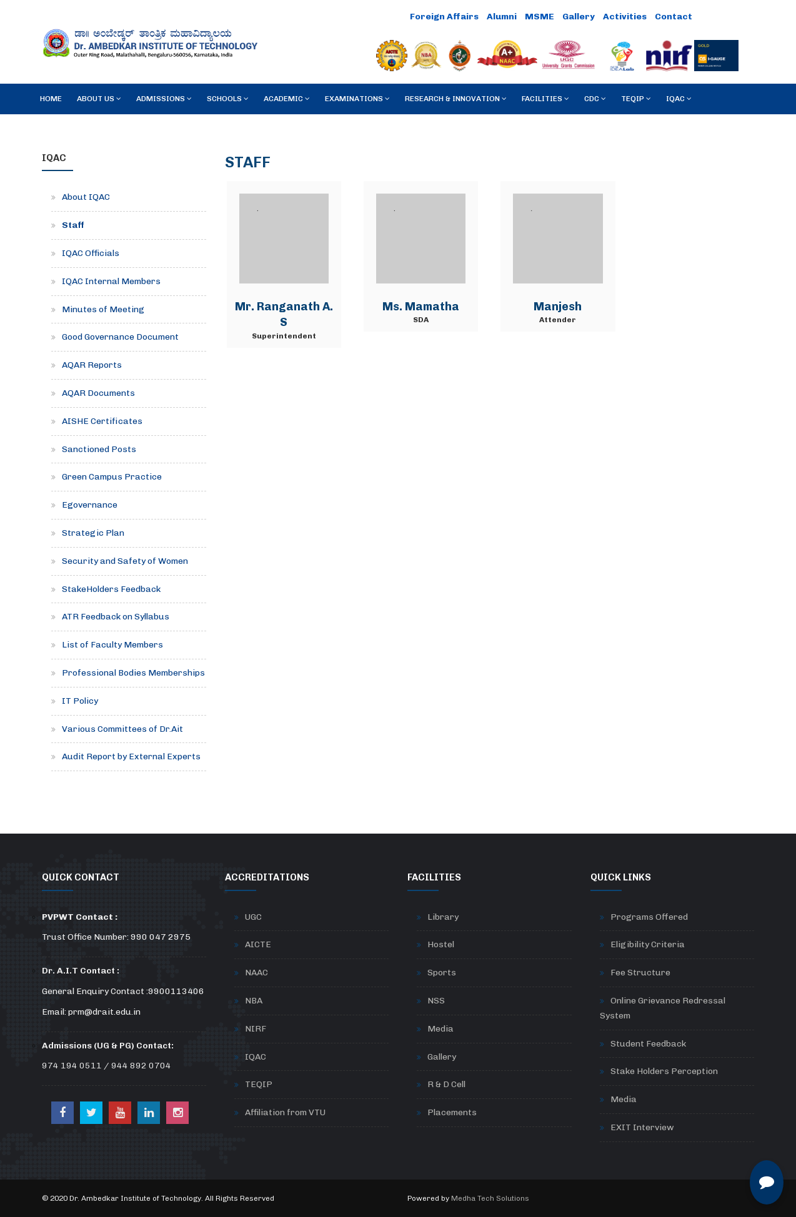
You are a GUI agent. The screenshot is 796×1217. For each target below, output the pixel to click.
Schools (228, 98)
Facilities (545, 98)
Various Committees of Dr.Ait (122, 729)
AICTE (258, 944)
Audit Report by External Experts (131, 756)
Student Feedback (648, 1043)
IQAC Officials (90, 253)
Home (51, 98)
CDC (595, 98)
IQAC (679, 98)
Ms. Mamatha (420, 306)
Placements (452, 1112)
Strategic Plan (93, 533)
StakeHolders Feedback (111, 589)
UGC (253, 917)
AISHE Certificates (102, 421)
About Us (99, 98)
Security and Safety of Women (125, 561)
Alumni (502, 16)
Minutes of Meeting (103, 309)
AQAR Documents (98, 393)
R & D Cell (446, 1084)
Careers (719, 16)
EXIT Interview (642, 1127)
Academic (287, 98)
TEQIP (636, 98)
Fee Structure (640, 972)
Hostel (440, 944)
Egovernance (89, 505)
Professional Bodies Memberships (133, 673)
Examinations (357, 98)
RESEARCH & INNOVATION (456, 98)
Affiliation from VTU (285, 1112)
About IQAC (86, 197)
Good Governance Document (120, 337)
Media (440, 1028)
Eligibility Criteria (647, 944)
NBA (253, 1000)
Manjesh (558, 306)
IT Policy (80, 701)
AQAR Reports (92, 365)
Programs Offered (649, 917)
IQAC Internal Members (111, 281)
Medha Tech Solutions (490, 1198)
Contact (673, 16)
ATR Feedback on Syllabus (115, 616)
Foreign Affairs (444, 16)
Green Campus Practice (112, 476)
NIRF (255, 1028)
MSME (539, 16)
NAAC (256, 972)
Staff (73, 225)
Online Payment (367, 16)
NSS (436, 1000)
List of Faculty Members (112, 644)
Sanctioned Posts (99, 449)
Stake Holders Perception (664, 1071)
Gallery (578, 16)
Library (443, 917)
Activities (625, 16)
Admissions (164, 98)
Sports (441, 972)
